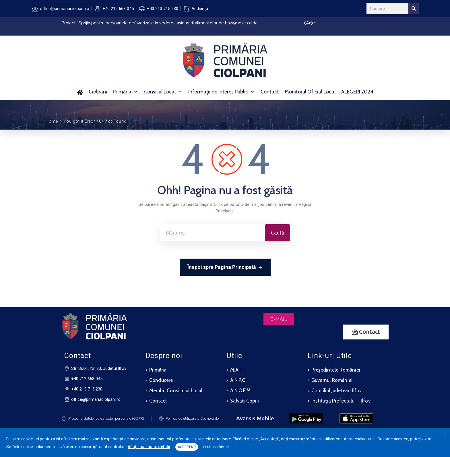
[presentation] (304, 23)
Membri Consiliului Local (176, 390)
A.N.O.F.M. (240, 390)
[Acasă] (80, 91)
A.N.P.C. (238, 380)
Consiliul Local (163, 91)
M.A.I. (235, 370)
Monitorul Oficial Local (310, 92)
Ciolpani (98, 92)
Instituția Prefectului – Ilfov (341, 401)
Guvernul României (331, 380)
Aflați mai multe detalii (149, 446)
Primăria (125, 91)
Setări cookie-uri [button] (216, 447)
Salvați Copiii (244, 401)
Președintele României (335, 370)
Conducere (161, 380)
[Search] (413, 8)
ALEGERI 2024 (357, 92)
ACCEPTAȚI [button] (187, 447)
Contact (270, 92)
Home (52, 121)
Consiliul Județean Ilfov (336, 390)
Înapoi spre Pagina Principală (225, 267)
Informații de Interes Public (221, 91)
